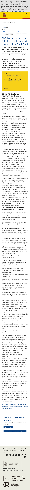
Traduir (5, 39)
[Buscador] (15, 33)
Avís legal (16, 455)
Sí (5, 438)
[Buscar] (25, 33)
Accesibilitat (13, 456)
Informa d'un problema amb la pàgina (15, 442)
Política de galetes (19, 11)
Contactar (5, 456)
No (10, 438)
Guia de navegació (8, 455)
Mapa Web (23, 455)
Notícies (20, 43)
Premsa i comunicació (12, 43)
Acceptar (4, 13)
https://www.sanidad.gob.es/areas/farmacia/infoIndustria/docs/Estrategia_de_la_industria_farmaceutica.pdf (15, 417)
